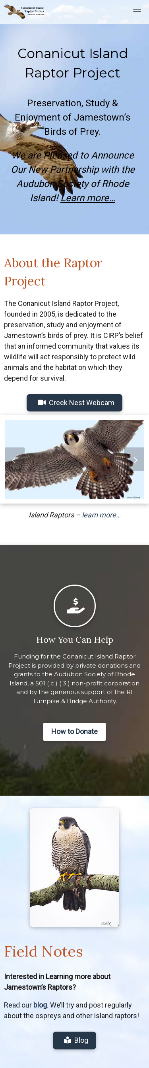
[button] (15, 459)
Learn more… (87, 198)
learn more (99, 515)
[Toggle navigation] (137, 11)
